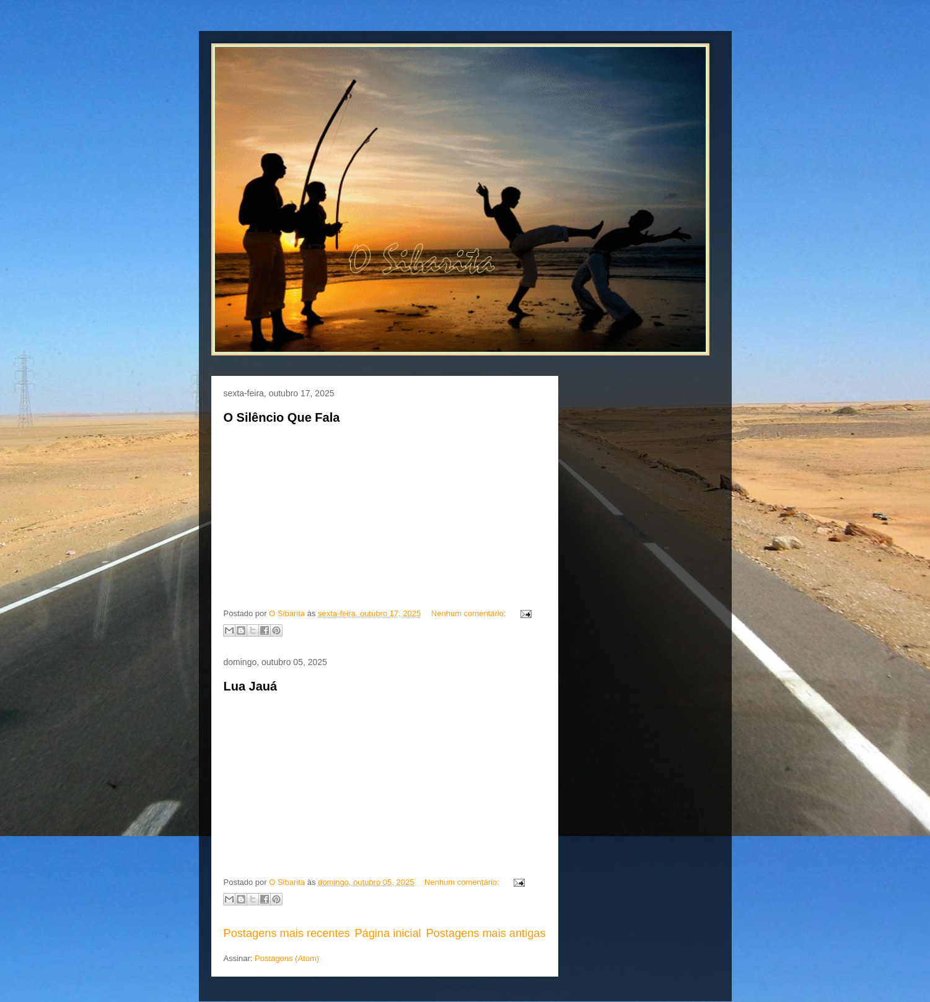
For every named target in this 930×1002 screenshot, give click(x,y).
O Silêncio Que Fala (282, 417)
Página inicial (387, 933)
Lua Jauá (251, 686)
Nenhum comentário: (469, 613)
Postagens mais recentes (287, 933)
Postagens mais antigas (485, 933)
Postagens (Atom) (287, 958)
